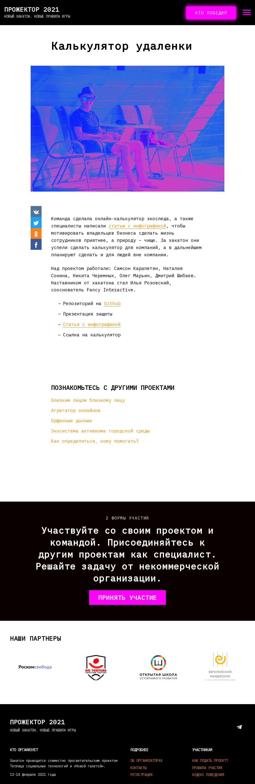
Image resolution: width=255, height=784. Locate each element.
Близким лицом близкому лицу (88, 400)
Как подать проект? (210, 760)
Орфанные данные (71, 420)
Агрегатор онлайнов (75, 410)
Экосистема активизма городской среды (100, 431)
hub (116, 303)
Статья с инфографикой (92, 324)
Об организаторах (146, 760)
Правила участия (207, 768)
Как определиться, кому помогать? (95, 441)
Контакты (138, 768)
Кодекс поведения (208, 775)
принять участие (127, 597)
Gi (107, 303)
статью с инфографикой (137, 226)
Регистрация (141, 775)
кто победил (211, 13)
